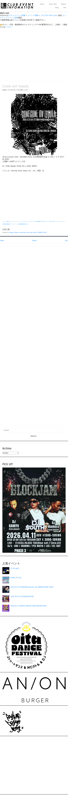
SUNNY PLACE (42, 232)
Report (63, 4)
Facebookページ (45, 221)
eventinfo (22, 232)
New (2, 241)
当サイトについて (57, 221)
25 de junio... (15, 568)
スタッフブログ (28, 221)
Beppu (11, 232)
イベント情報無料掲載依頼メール (22, 224)
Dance (16, 232)
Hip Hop (29, 232)
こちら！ (9, 27)
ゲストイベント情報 (17, 15)
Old (66, 241)
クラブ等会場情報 (36, 221)
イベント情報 (33, 15)
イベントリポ (22, 221)
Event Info (53, 4)
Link (64, 8)
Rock (35, 232)
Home (42, 4)
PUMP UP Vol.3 (16, 578)
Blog (57, 8)
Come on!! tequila (15, 86)
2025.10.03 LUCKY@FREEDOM (21, 596)
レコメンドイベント (13, 221)
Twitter (50, 221)
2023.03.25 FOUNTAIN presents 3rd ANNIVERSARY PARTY (32, 587)
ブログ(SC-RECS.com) (49, 15)
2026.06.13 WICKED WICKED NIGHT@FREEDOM (28, 606)
